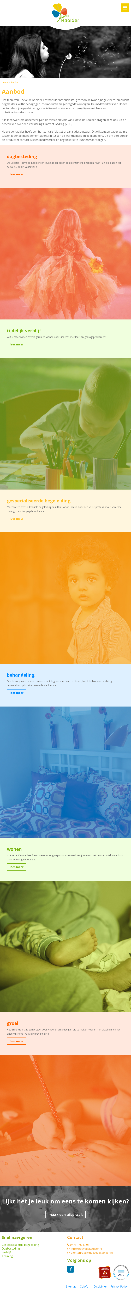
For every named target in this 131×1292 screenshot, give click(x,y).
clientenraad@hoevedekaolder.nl (90, 1253)
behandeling (20, 675)
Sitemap (71, 1286)
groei (12, 1023)
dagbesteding (22, 156)
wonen (14, 849)
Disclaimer (100, 1286)
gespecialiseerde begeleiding (38, 501)
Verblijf (6, 1252)
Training (7, 1256)
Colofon (85, 1286)
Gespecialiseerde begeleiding (20, 1245)
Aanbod (15, 82)
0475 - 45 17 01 (78, 1245)
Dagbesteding (11, 1248)
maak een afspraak (65, 1214)
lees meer (16, 174)
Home (5, 82)
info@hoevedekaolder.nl (84, 1249)
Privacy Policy (119, 1286)
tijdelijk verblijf (24, 331)
